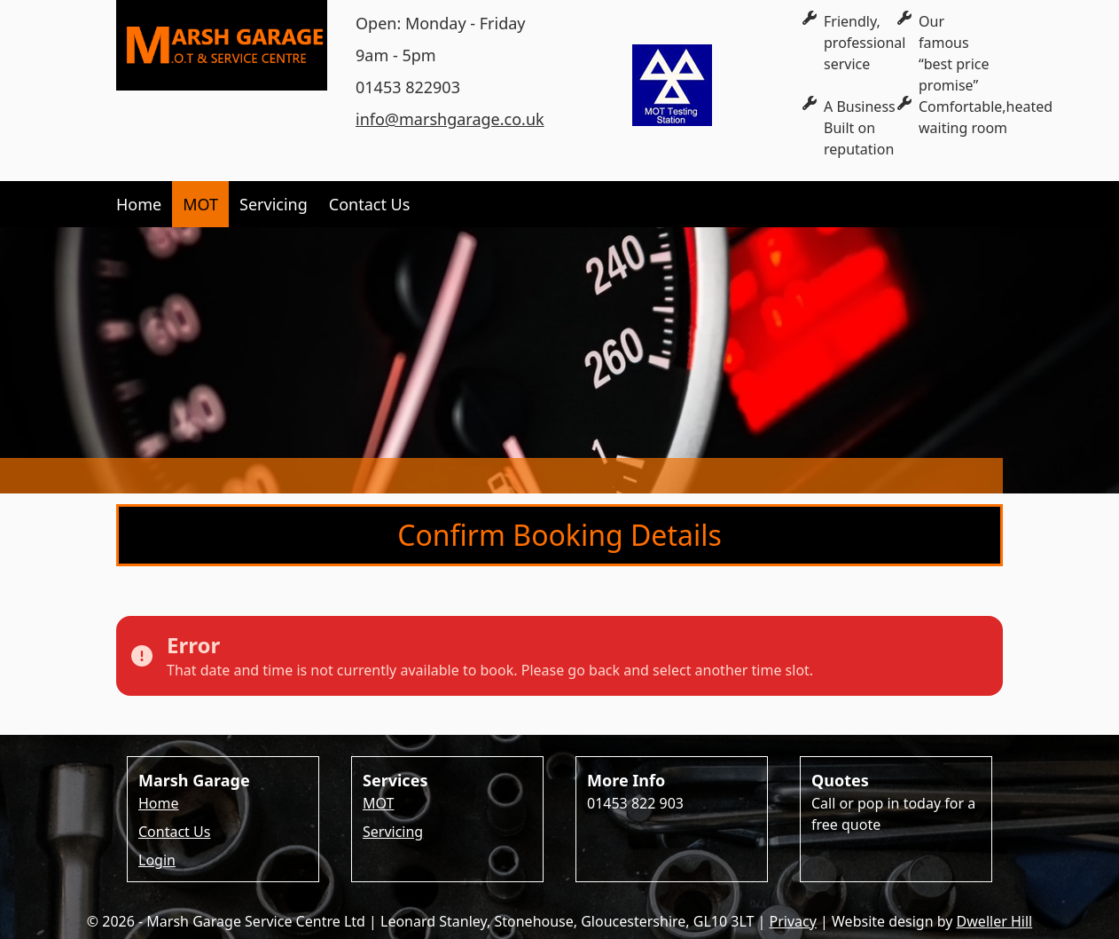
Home (138, 204)
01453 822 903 (635, 803)
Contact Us (370, 204)
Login (157, 860)
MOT (200, 204)
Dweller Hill (995, 921)
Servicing (273, 204)
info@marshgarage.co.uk (450, 119)
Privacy (793, 921)
